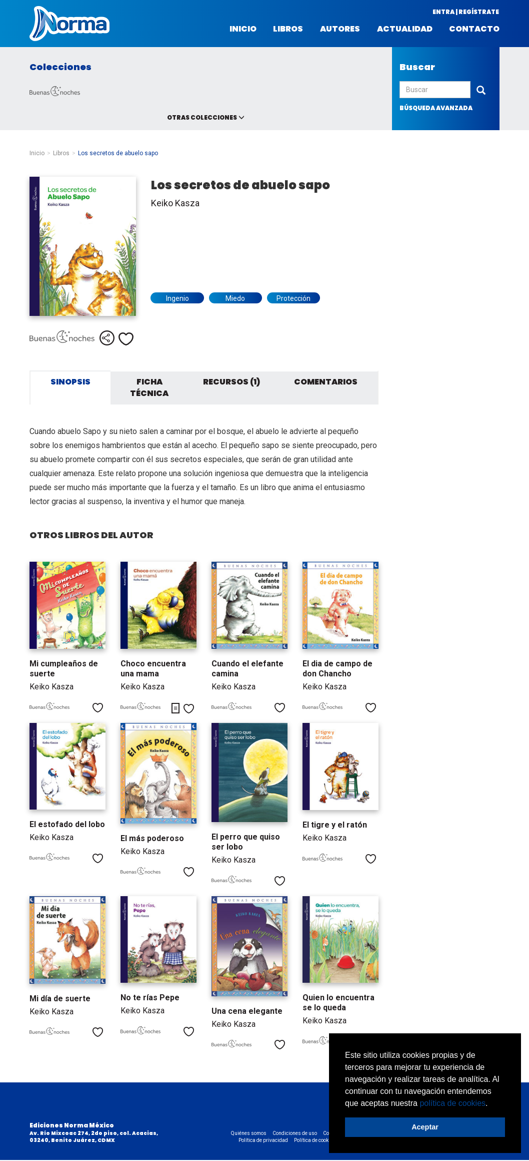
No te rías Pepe (150, 999)
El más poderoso (152, 839)
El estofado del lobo (67, 825)
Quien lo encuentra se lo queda (338, 1004)
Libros (288, 29)
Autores (340, 29)
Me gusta (126, 338)
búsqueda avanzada (436, 108)
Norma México (70, 23)
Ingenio (177, 299)
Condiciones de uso (294, 1134)
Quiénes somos (248, 1134)
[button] (491, 1103)
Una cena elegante (247, 1012)
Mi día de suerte (60, 999)
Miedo (235, 299)
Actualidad (404, 29)
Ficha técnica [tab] (149, 388)
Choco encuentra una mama (153, 669)
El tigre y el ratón (334, 826)
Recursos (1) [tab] (231, 382)
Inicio (243, 29)
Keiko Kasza (175, 203)
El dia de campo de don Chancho (337, 669)
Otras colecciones (202, 117)
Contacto (474, 29)
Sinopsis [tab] (70, 382)
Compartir (107, 337)
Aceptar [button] (425, 1127)
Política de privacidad (263, 1141)
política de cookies (453, 1103)
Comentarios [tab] (326, 382)
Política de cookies (315, 1141)
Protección (293, 299)
